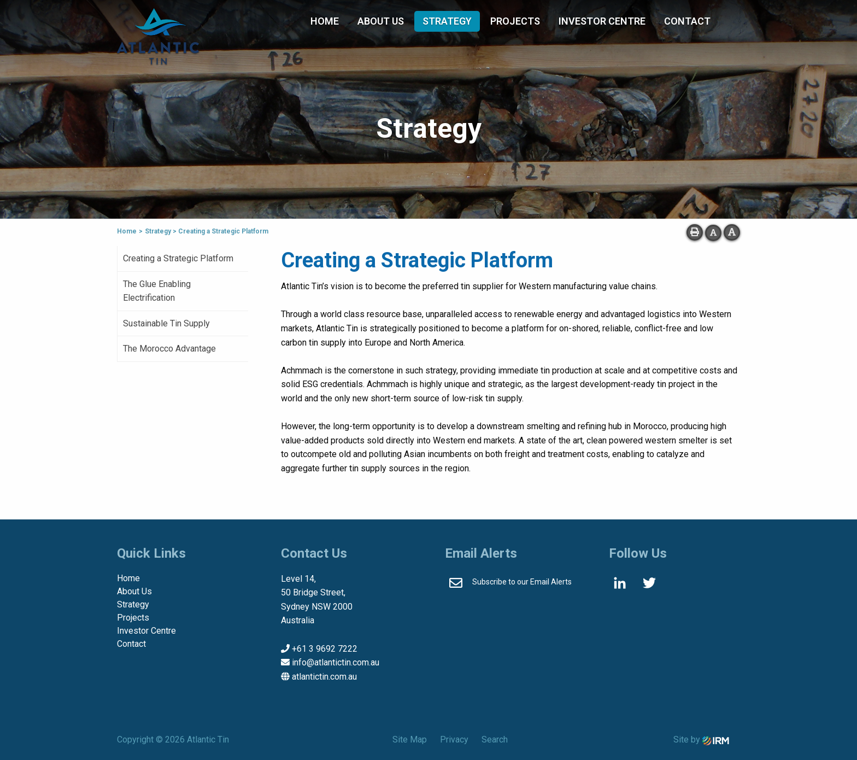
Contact (687, 21)
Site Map (409, 739)
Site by (701, 739)
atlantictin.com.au (324, 676)
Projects (515, 21)
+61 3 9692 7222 (324, 649)
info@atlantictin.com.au (335, 662)
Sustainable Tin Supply (166, 323)
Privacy (454, 739)
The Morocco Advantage (169, 348)
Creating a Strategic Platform (178, 258)
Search (495, 739)
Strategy (447, 21)
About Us (380, 21)
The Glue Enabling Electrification (157, 291)
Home (324, 21)
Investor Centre (602, 21)
